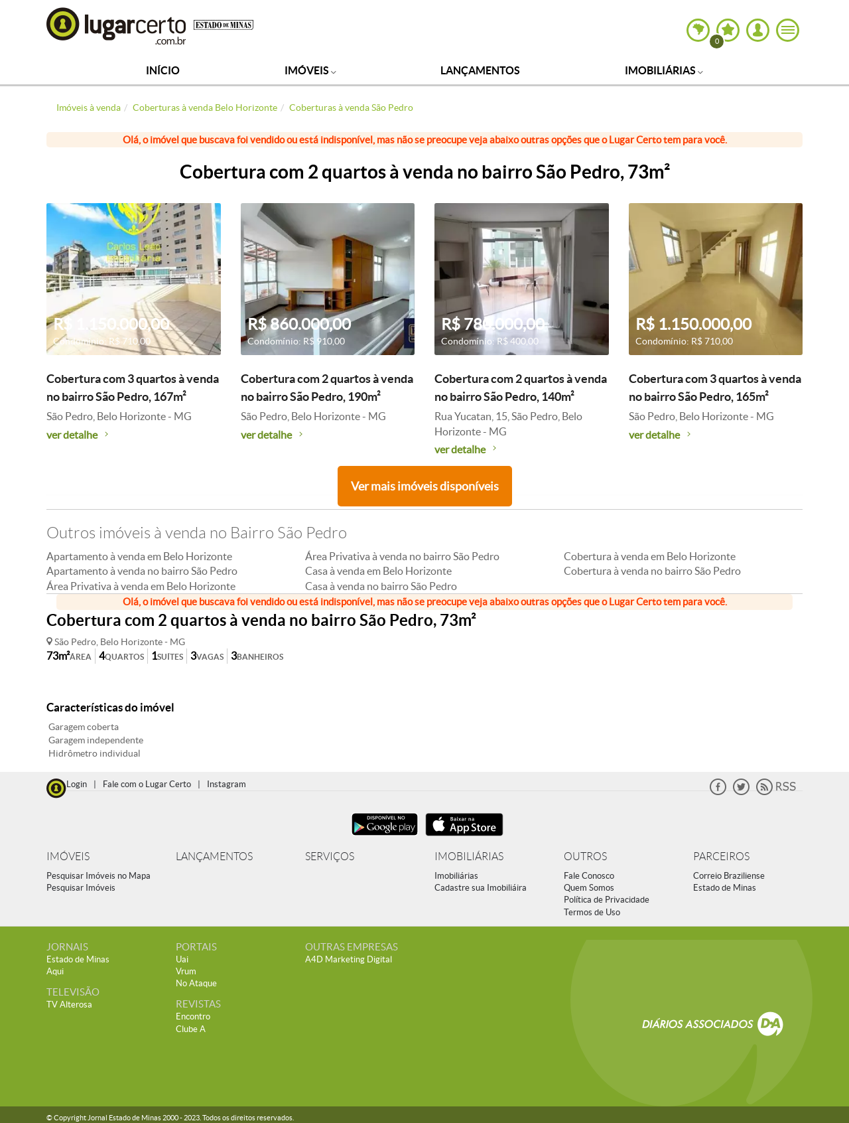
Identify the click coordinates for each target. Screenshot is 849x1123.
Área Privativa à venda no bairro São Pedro (402, 556)
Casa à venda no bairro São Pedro (381, 586)
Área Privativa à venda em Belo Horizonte (140, 586)
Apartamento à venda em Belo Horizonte (139, 556)
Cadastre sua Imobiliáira (480, 888)
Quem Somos (589, 888)
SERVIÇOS (329, 856)
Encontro (193, 1016)
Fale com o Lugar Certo (147, 784)
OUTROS (585, 856)
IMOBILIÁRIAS (468, 856)
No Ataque (196, 983)
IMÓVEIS (68, 856)
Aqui (55, 971)
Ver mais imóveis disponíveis (425, 486)
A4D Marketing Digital (348, 959)
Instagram (226, 784)
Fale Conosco (589, 876)
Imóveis (310, 70)
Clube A (191, 1029)
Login (76, 784)
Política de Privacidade (606, 900)
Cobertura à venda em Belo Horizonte (650, 556)
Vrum (186, 971)
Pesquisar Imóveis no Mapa (98, 876)
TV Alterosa (69, 1005)
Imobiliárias (664, 70)
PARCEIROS (721, 856)
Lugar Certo (116, 25)
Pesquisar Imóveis (80, 888)
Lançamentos (480, 70)
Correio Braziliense (729, 876)
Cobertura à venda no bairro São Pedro (652, 571)
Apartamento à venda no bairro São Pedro (141, 571)
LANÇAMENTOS (214, 856)
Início (163, 70)
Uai (182, 959)
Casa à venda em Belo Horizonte (378, 571)
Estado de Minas (724, 888)
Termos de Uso (592, 912)
